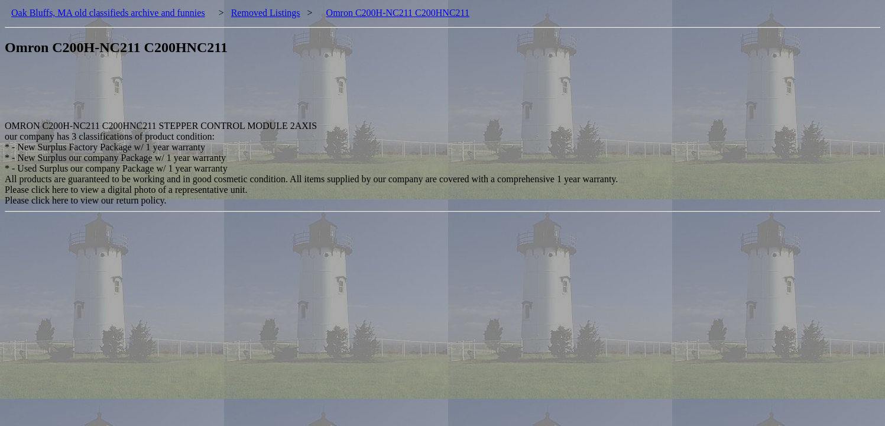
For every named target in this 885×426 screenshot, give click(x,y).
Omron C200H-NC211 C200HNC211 (397, 13)
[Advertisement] (220, 94)
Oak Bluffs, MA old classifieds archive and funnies (108, 13)
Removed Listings (265, 13)
